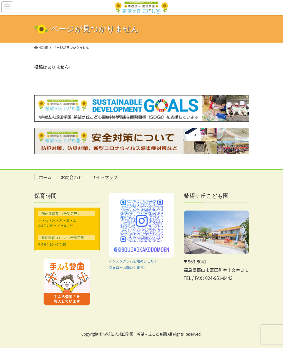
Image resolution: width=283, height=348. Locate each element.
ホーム (45, 177)
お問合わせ (72, 177)
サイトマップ (105, 177)
